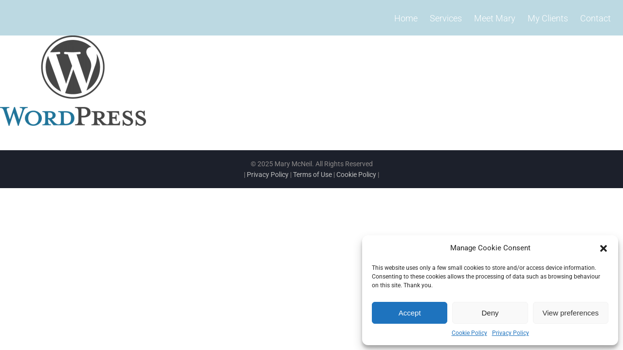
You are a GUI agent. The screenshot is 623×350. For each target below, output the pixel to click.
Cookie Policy (469, 333)
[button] (603, 248)
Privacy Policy (510, 333)
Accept (410, 313)
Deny (489, 313)
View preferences (571, 313)
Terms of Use (312, 174)
